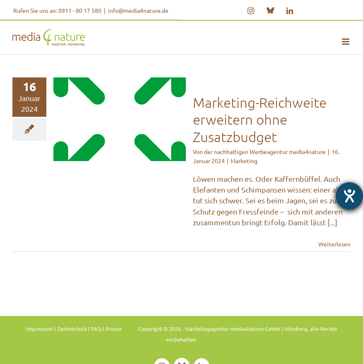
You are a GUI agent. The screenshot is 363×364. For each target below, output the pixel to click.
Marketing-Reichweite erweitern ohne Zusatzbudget (260, 119)
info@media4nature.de (138, 10)
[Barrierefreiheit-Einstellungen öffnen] (349, 196)
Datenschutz (72, 328)
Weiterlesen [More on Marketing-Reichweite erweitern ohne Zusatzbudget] (334, 244)
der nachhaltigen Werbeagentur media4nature (265, 151)
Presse (114, 328)
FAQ (96, 328)
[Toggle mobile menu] (346, 41)
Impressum (39, 328)
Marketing (244, 160)
